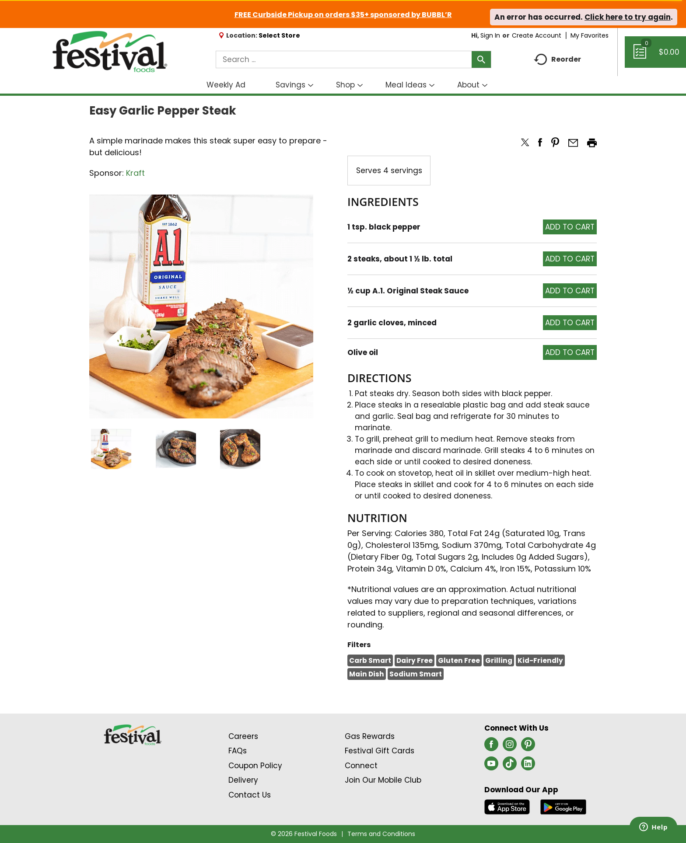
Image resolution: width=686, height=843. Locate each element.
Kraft (135, 172)
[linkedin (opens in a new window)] (528, 766)
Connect (361, 765)
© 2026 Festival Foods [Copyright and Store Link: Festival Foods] (304, 833)
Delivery (243, 780)
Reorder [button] (557, 59)
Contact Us (249, 795)
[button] (111, 449)
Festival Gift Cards (379, 750)
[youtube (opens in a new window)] (491, 766)
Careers (243, 736)
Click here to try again (627, 17)
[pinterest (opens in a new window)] (528, 747)
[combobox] (353, 59)
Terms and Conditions (381, 833)
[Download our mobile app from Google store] (563, 806)
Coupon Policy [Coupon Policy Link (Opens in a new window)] (255, 765)
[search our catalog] (481, 59)
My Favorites (590, 35)
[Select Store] (280, 35)
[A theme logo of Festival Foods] (109, 52)
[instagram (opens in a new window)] (510, 747)
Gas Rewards (370, 736)
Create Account (536, 35)
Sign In (490, 35)
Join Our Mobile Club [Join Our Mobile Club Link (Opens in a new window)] (383, 780)
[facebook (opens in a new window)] (491, 747)
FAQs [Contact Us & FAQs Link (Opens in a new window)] (237, 750)
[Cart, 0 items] (655, 56)
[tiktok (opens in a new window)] (510, 766)
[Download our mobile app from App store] (507, 806)
